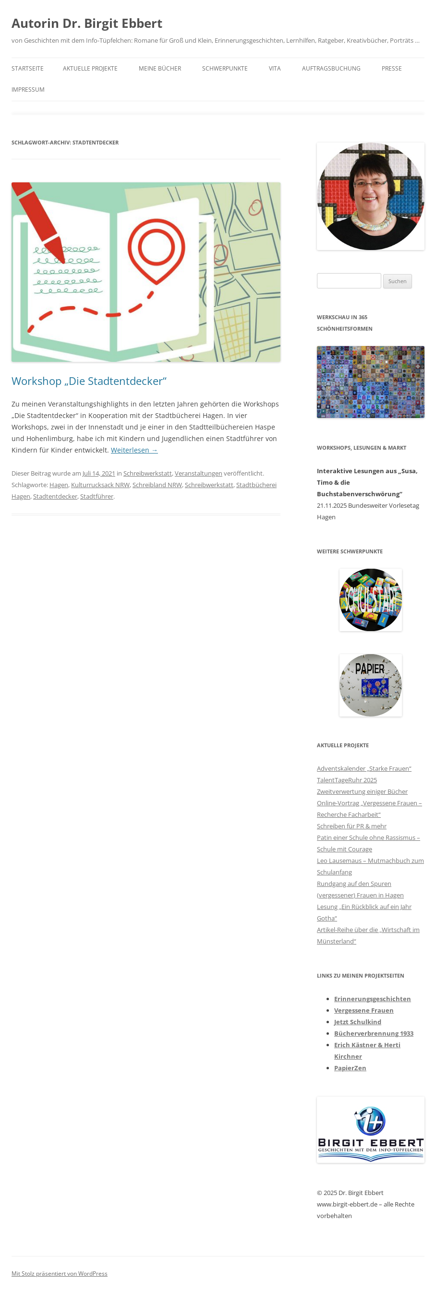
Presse (392, 68)
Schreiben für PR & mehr (352, 826)
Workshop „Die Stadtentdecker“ (89, 380)
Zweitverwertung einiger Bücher (362, 791)
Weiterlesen (134, 449)
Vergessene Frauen (364, 1010)
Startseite (28, 68)
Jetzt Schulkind (357, 1021)
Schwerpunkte (225, 68)
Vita (275, 68)
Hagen (58, 484)
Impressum (28, 89)
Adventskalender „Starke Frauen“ (364, 768)
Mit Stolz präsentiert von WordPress (60, 1273)
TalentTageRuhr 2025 (347, 780)
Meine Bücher (160, 68)
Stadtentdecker (55, 496)
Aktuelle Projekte (90, 68)
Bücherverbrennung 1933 (373, 1033)
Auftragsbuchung (331, 68)
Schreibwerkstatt (147, 473)
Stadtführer (96, 496)
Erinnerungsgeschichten (372, 998)
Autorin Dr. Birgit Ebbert (87, 23)
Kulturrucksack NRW (100, 484)
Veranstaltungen (198, 473)
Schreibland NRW (157, 484)
